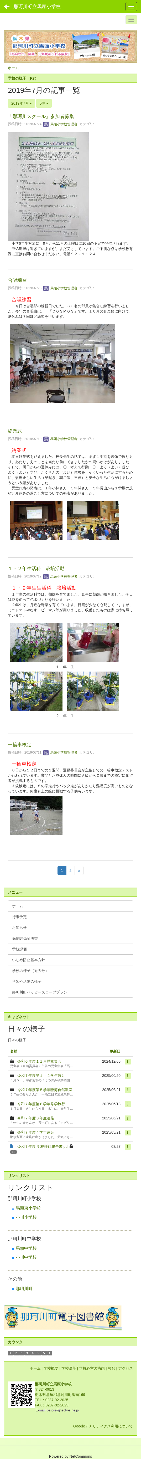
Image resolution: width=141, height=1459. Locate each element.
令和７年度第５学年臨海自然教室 (44, 1090)
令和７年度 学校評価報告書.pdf (43, 1146)
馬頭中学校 (26, 1248)
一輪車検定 (20, 744)
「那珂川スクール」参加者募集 (41, 116)
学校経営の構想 (92, 1368)
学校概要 (51, 1368)
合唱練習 (17, 280)
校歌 (111, 1368)
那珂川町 (24, 1288)
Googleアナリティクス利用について (103, 1426)
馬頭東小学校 (28, 1208)
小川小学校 (26, 1217)
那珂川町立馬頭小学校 (37, 6)
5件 (44, 103)
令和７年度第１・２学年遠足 (41, 1075)
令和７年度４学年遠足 (35, 1132)
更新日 (115, 1051)
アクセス (125, 1368)
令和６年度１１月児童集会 (39, 1061)
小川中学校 (26, 1257)
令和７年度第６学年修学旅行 (41, 1104)
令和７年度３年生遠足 (35, 1118)
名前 (13, 1051)
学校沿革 (68, 1368)
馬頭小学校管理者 (60, 124)
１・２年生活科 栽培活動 (36, 568)
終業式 (15, 431)
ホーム (13, 68)
